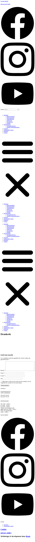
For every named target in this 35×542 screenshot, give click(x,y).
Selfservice (9, 120)
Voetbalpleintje (10, 119)
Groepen (6, 128)
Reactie (3, 362)
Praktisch (6, 131)
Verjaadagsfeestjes (11, 126)
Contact (5, 132)
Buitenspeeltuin (10, 118)
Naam (2, 376)
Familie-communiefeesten (13, 127)
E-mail (3, 379)
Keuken (8, 123)
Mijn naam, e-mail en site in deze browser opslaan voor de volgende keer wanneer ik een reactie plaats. (16, 385)
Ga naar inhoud (4, 1)
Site (1, 381)
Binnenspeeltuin (11, 116)
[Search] (18, 109)
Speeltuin (6, 115)
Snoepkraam (10, 122)
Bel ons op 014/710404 (5, 4)
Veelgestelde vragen (8, 130)
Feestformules (7, 124)
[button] (17, 168)
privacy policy (6, 536)
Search (2, 109)
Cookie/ (4, 532)
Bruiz (28, 539)
